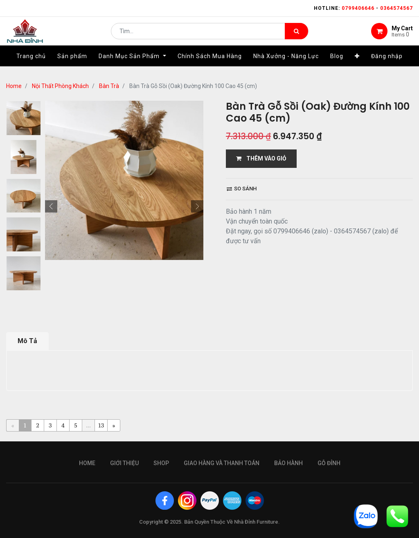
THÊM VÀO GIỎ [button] (261, 158)
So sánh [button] (242, 188)
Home (14, 86)
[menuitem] (31, 64)
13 (101, 425)
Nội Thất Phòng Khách (60, 86)
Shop (161, 463)
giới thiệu (124, 463)
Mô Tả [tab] (27, 341)
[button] (357, 64)
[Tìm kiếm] (296, 35)
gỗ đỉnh (329, 463)
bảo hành (288, 463)
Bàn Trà (109, 86)
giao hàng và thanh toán (221, 463)
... (88, 425)
